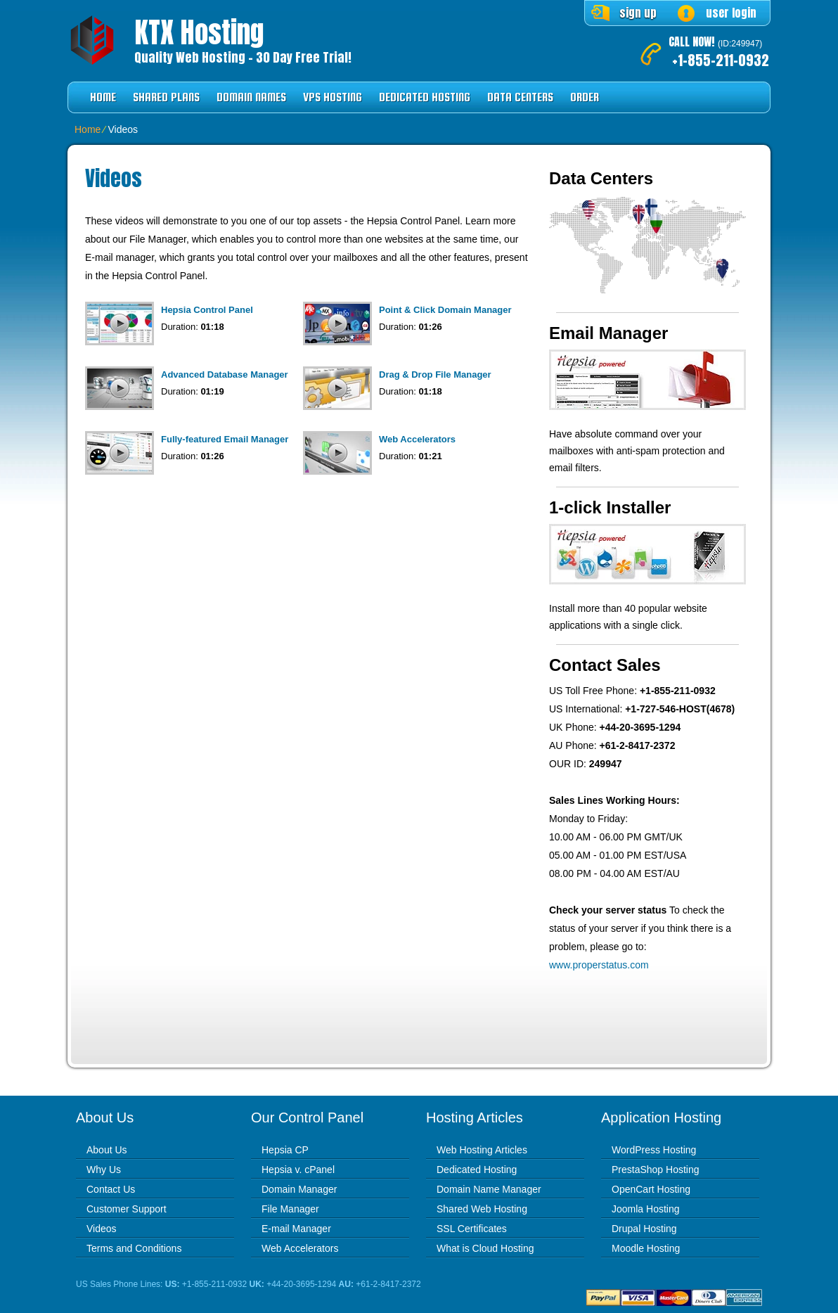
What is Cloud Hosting (485, 1248)
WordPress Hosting (654, 1149)
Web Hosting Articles (482, 1149)
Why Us (103, 1169)
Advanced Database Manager (224, 374)
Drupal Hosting (644, 1228)
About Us (106, 1149)
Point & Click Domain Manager (445, 310)
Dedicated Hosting (424, 97)
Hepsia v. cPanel (298, 1169)
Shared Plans (166, 97)
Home (103, 97)
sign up (638, 12)
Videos (101, 1228)
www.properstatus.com (599, 965)
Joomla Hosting (646, 1209)
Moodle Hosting (646, 1248)
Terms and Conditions (133, 1248)
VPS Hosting (332, 97)
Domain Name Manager (489, 1189)
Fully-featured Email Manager (224, 439)
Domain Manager (299, 1189)
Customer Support (126, 1209)
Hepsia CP (285, 1149)
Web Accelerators (417, 439)
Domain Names (251, 97)
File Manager (290, 1209)
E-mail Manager (296, 1228)
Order (584, 97)
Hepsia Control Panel (207, 310)
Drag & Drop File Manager (435, 374)
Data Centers (520, 97)
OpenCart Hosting (651, 1189)
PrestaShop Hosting (656, 1169)
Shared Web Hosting (482, 1209)
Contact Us (110, 1189)
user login (731, 12)
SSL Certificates (472, 1228)
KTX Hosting (199, 32)
